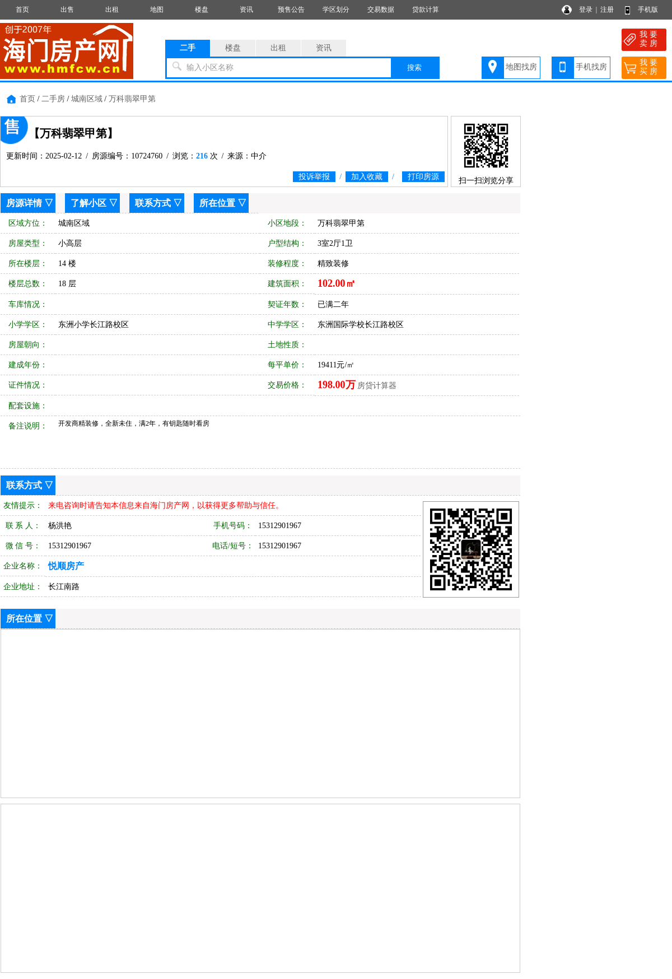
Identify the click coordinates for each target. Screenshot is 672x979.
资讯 (246, 9)
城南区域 (86, 99)
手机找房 (591, 67)
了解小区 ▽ (94, 203)
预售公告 (291, 9)
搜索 (414, 67)
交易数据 (380, 9)
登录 (585, 9)
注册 (607, 9)
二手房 (53, 99)
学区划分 (336, 9)
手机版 (648, 9)
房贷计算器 (376, 385)
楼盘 (201, 9)
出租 (112, 9)
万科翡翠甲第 (132, 99)
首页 (22, 9)
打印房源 (423, 177)
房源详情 (24, 203)
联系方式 (153, 203)
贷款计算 (425, 9)
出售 (67, 9)
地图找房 (521, 67)
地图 (157, 9)
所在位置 (217, 203)
